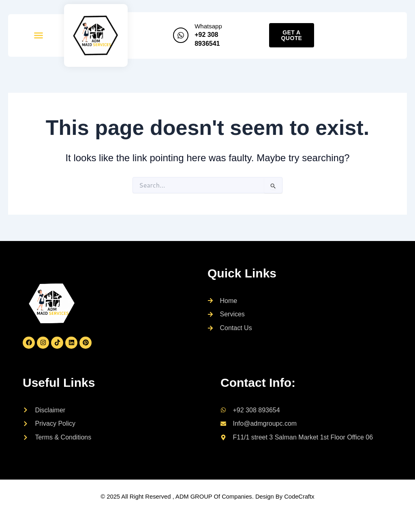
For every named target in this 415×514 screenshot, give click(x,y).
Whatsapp (208, 26)
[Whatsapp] (180, 35)
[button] (38, 35)
